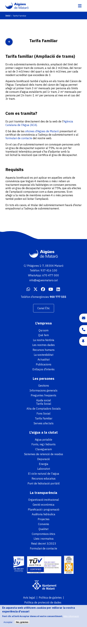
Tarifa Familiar (43, 418)
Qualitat (43, 529)
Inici (7, 15)
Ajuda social (43, 400)
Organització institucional (43, 499)
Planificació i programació (43, 509)
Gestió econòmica (43, 504)
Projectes (43, 519)
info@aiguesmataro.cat (43, 280)
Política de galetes (50, 597)
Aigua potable (43, 439)
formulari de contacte (19, 138)
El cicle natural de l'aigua (43, 473)
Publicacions (43, 364)
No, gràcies (22, 623)
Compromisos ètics (43, 534)
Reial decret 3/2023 (43, 543)
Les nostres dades (43, 345)
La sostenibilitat (43, 354)
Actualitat (44, 359)
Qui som (43, 330)
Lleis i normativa (44, 538)
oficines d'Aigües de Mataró (42, 131)
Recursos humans (44, 350)
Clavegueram (43, 449)
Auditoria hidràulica (43, 514)
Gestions (43, 385)
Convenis (43, 524)
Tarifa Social (43, 403)
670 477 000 (50, 275)
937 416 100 (49, 270)
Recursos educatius (44, 478)
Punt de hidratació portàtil (44, 483)
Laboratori (43, 468)
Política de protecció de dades (42, 602)
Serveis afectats (44, 423)
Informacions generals (43, 390)
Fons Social (43, 413)
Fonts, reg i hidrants (43, 444)
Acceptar (8, 623)
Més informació (71, 618)
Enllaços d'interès (43, 369)
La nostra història (43, 340)
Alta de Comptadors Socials (44, 408)
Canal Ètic (43, 308)
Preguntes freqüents (43, 395)
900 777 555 (58, 297)
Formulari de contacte (43, 548)
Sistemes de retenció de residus (43, 454)
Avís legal (29, 597)
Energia (43, 464)
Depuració (43, 459)
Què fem (43, 335)
